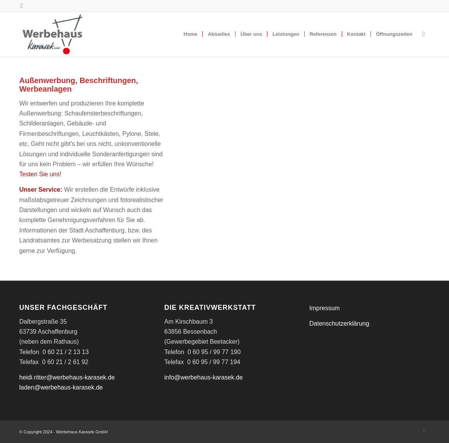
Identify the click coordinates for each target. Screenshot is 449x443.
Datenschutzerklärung (339, 323)
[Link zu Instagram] (21, 6)
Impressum (324, 308)
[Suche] (423, 34)
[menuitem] (190, 34)
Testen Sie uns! (40, 174)
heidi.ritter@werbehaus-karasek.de (67, 377)
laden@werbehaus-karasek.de (61, 387)
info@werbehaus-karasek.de (203, 377)
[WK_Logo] (52, 34)
